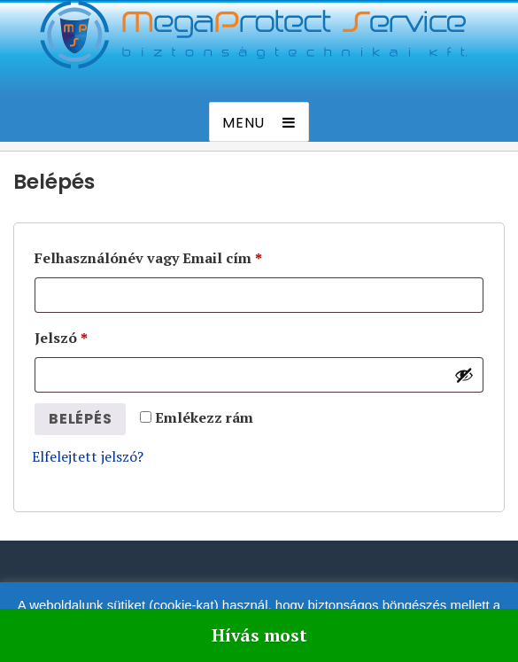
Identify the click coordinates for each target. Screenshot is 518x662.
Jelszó (61, 337)
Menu (243, 123)
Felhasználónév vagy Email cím (148, 258)
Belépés (80, 419)
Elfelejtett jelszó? (87, 456)
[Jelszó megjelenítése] (464, 375)
